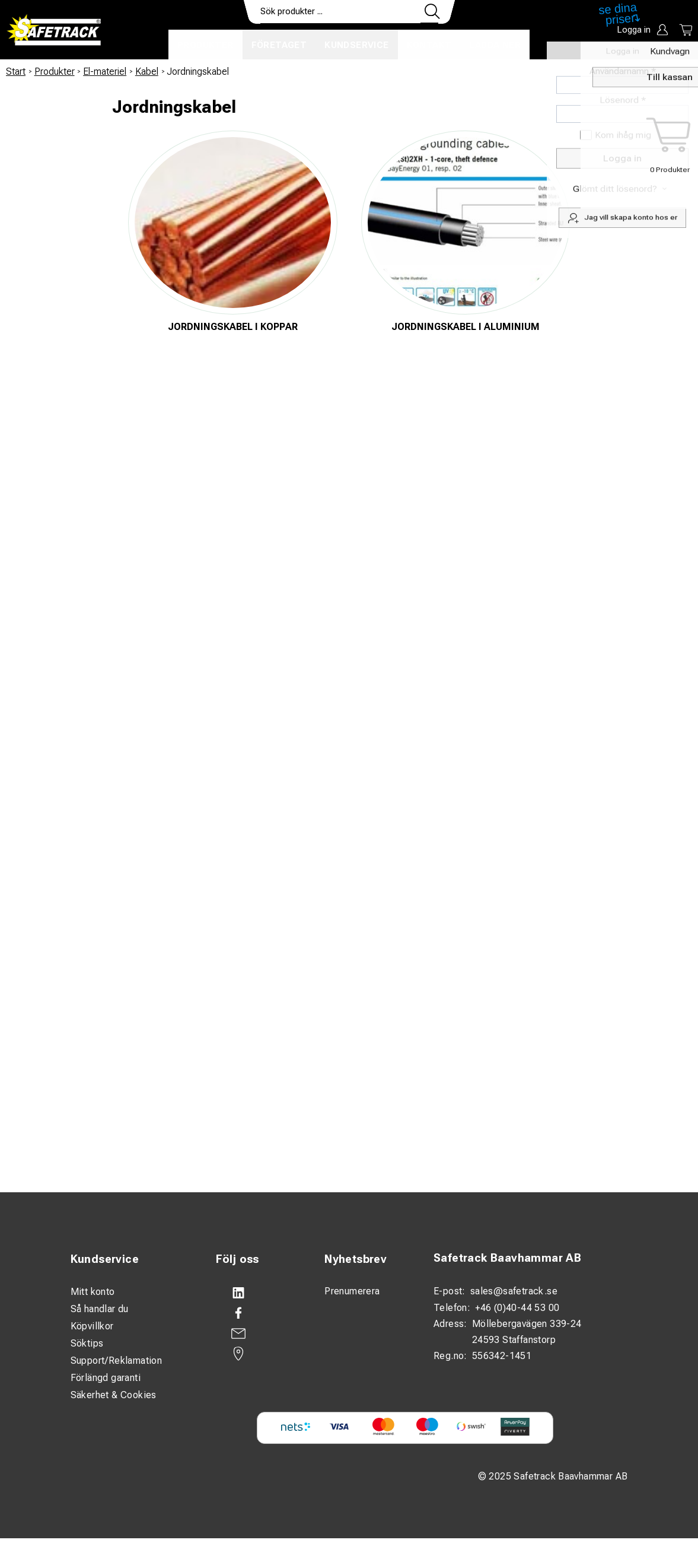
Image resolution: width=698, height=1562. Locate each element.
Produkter (205, 45)
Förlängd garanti (106, 1377)
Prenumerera (352, 1291)
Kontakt (429, 45)
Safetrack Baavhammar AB (507, 1258)
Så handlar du (100, 1309)
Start (16, 71)
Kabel (146, 71)
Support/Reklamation (116, 1360)
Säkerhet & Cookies (114, 1395)
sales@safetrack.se (513, 1291)
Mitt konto (93, 1291)
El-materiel (104, 71)
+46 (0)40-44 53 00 (517, 1307)
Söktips (87, 1343)
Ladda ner (495, 45)
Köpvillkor (92, 1326)
